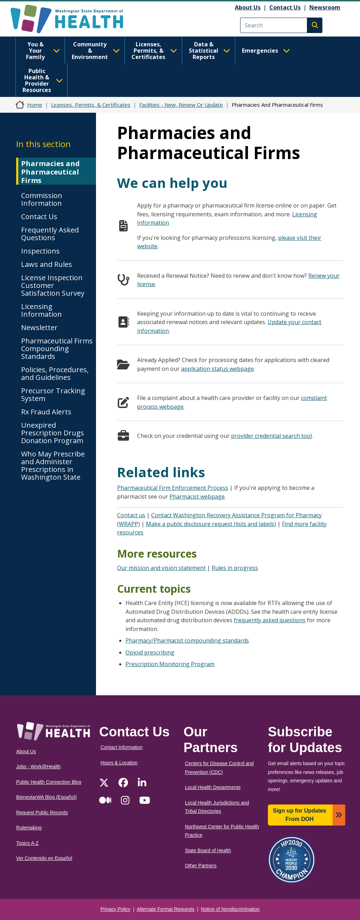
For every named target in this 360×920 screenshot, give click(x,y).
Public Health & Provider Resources (42, 80)
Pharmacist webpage (197, 496)
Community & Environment (96, 50)
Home (34, 104)
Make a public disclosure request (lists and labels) (211, 524)
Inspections (40, 251)
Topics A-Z (27, 843)
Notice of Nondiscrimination (230, 909)
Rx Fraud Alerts (46, 411)
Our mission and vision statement (161, 568)
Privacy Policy (115, 909)
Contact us (131, 515)
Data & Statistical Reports (209, 50)
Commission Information (41, 199)
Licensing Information (41, 310)
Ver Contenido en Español (44, 858)
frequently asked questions (270, 620)
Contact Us (285, 7)
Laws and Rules (46, 264)
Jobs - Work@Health (38, 766)
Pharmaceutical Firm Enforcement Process (172, 488)
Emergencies (266, 50)
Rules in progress (235, 568)
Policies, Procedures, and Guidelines (55, 373)
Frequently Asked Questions (50, 233)
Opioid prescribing (150, 652)
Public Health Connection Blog (48, 782)
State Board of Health (208, 850)
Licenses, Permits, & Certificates (154, 50)
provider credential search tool (271, 436)
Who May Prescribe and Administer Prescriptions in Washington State (53, 465)
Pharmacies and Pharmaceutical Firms (50, 172)
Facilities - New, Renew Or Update (181, 104)
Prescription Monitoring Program (170, 664)
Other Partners (201, 865)
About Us (248, 7)
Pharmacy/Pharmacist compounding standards (187, 640)
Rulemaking (28, 827)
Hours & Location (119, 762)
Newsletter (39, 327)
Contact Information (122, 747)
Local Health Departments (212, 787)
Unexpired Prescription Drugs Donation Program (52, 432)
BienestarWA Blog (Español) (46, 797)
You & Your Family (43, 50)
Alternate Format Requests (165, 909)
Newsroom (324, 7)
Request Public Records (42, 812)
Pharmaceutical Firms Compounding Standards (57, 348)
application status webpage (217, 369)
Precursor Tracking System (53, 394)
